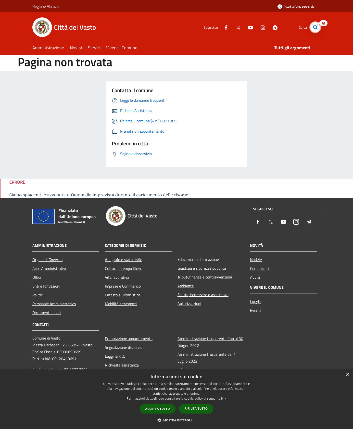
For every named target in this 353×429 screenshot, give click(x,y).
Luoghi (255, 301)
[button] (176, 420)
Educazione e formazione (198, 259)
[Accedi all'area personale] (296, 6)
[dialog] (176, 399)
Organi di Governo (47, 260)
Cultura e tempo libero (123, 268)
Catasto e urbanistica (122, 295)
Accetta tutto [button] (157, 409)
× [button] (347, 375)
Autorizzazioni (189, 303)
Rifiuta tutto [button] (196, 408)
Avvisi (255, 277)
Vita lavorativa (117, 277)
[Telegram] (271, 27)
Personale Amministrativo (54, 304)
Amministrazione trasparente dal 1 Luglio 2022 (206, 357)
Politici (38, 295)
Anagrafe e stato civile (123, 260)
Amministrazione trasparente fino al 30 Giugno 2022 (210, 342)
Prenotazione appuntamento (128, 338)
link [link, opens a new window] (223, 398)
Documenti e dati (46, 312)
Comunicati (259, 268)
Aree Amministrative (49, 268)
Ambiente (185, 286)
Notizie (256, 260)
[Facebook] (222, 27)
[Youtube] (247, 27)
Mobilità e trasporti (121, 304)
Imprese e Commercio (123, 286)
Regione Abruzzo (46, 6)
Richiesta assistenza (122, 365)
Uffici (36, 277)
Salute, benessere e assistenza (202, 295)
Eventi (255, 310)
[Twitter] (234, 27)
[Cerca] (315, 27)
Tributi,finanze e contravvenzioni (204, 277)
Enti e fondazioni (46, 286)
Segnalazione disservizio (125, 347)
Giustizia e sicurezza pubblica (201, 268)
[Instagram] (259, 27)
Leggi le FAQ (115, 356)
